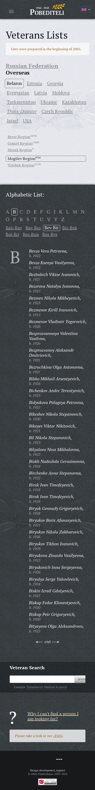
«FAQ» (58, 735)
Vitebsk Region (21, 165)
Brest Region (19, 136)
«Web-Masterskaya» (42, 774)
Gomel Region (20, 143)
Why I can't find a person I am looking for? (52, 716)
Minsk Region (20, 149)
